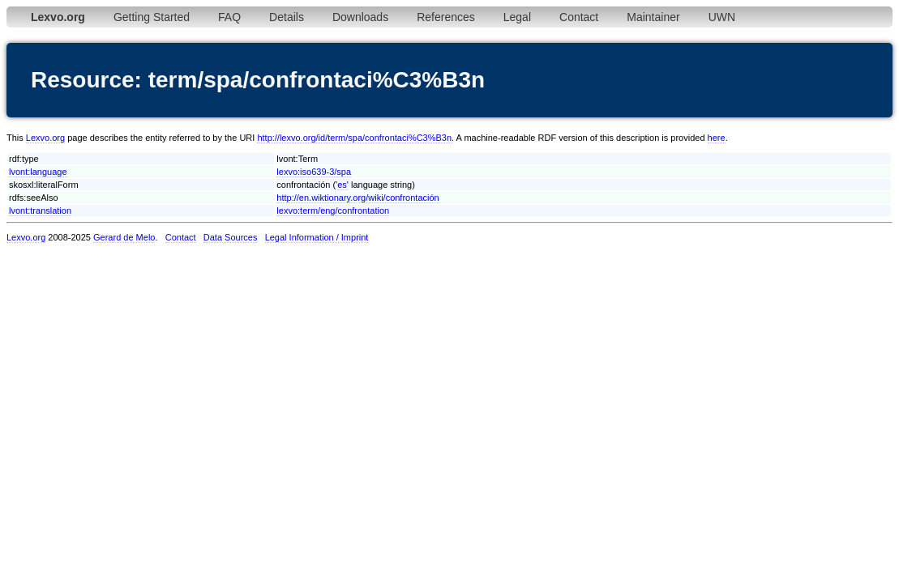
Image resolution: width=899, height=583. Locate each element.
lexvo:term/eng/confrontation (332, 210)
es (342, 184)
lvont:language (38, 172)
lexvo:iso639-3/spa (313, 172)
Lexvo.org (45, 138)
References (446, 17)
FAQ (229, 17)
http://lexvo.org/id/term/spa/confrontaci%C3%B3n (354, 138)
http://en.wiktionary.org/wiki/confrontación (357, 197)
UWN (721, 17)
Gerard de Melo (124, 237)
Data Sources (230, 237)
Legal (517, 17)
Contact (578, 17)
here (717, 138)
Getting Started (151, 17)
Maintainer (653, 17)
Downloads (360, 17)
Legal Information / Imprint (317, 237)
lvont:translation (40, 210)
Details (286, 17)
